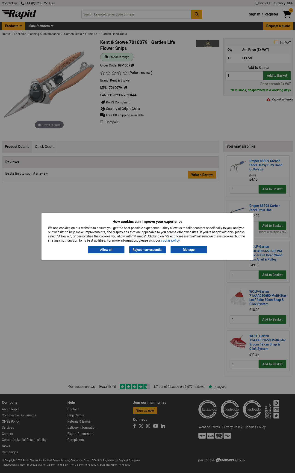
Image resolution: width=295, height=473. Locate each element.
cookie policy (170, 241)
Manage (189, 250)
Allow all (106, 250)
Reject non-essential (147, 250)
